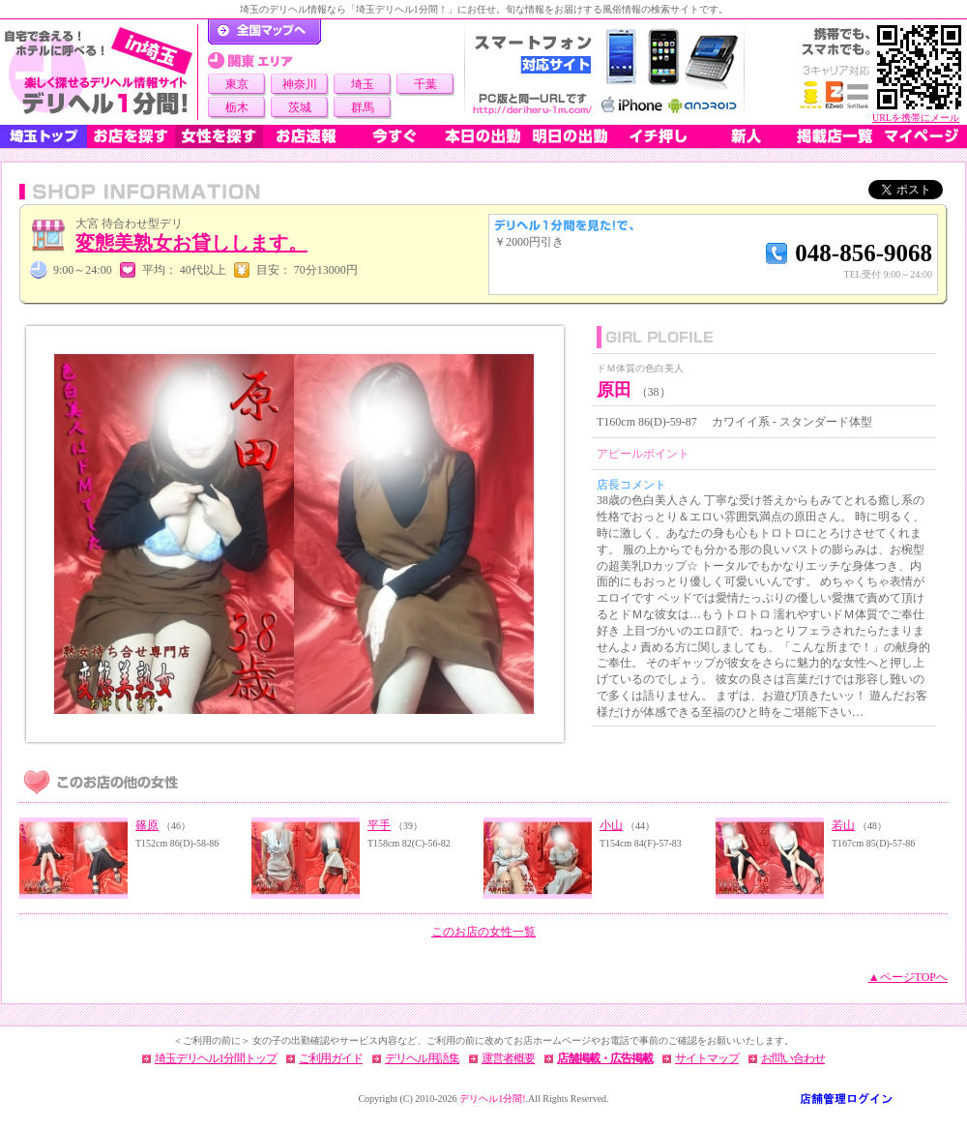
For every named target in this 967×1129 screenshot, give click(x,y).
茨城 (299, 107)
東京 (237, 84)
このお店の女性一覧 (483, 931)
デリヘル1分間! (492, 1098)
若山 (843, 825)
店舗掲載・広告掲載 (605, 1058)
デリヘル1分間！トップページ (264, 32)
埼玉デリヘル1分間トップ (216, 1058)
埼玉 (362, 84)
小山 (611, 825)
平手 (379, 825)
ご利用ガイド (331, 1058)
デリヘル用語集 (422, 1058)
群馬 (362, 107)
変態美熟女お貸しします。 (191, 242)
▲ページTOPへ (908, 977)
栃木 (237, 107)
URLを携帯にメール (915, 117)
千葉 (425, 84)
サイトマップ (707, 1058)
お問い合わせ (793, 1058)
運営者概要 (508, 1058)
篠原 (147, 825)
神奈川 (299, 84)
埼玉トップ (43, 136)
